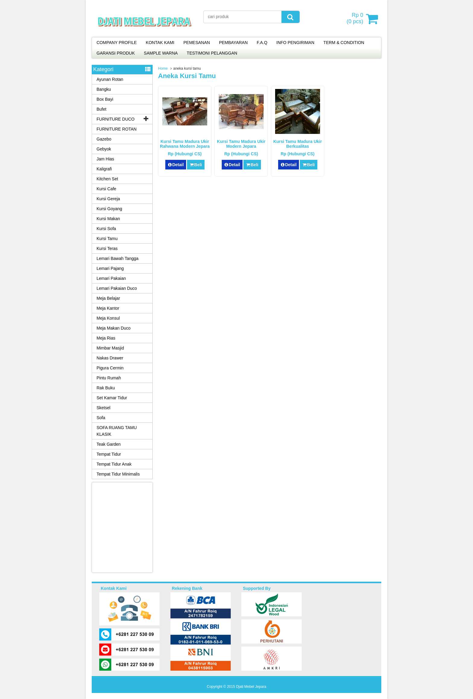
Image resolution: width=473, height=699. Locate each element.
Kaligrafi (104, 168)
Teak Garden (109, 444)
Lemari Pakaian (111, 278)
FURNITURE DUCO (116, 119)
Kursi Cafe (106, 188)
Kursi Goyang (109, 208)
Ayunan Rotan (110, 79)
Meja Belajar (108, 298)
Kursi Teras (107, 248)
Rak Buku (106, 387)
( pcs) (356, 18)
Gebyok (104, 149)
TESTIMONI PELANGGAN (212, 53)
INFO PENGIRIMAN (295, 42)
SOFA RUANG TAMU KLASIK (117, 431)
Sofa (101, 417)
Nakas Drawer (110, 358)
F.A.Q (262, 42)
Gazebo (104, 139)
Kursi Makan (108, 218)
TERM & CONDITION (343, 42)
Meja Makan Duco (114, 328)
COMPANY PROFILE (117, 42)
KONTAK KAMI (160, 42)
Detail (176, 164)
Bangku (104, 89)
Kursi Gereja (108, 198)
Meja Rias (106, 338)
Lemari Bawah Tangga (117, 258)
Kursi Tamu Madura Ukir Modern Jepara (241, 144)
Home (163, 68)
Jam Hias (105, 159)
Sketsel (103, 407)
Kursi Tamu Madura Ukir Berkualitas (297, 144)
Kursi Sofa (106, 228)
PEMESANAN (196, 42)
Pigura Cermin (110, 367)
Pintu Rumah (109, 377)
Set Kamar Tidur (112, 397)
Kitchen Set (107, 178)
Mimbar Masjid (110, 348)
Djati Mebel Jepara (251, 687)
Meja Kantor (108, 308)
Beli (195, 164)
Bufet (101, 109)
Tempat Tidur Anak (114, 464)
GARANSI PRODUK (116, 53)
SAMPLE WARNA (161, 53)
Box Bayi (105, 99)
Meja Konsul (108, 318)
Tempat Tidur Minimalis (118, 474)
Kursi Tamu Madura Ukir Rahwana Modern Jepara (185, 144)
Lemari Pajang (110, 268)
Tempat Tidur (109, 454)
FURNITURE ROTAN (117, 129)
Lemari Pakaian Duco (117, 288)
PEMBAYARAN (233, 42)
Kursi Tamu (107, 238)
